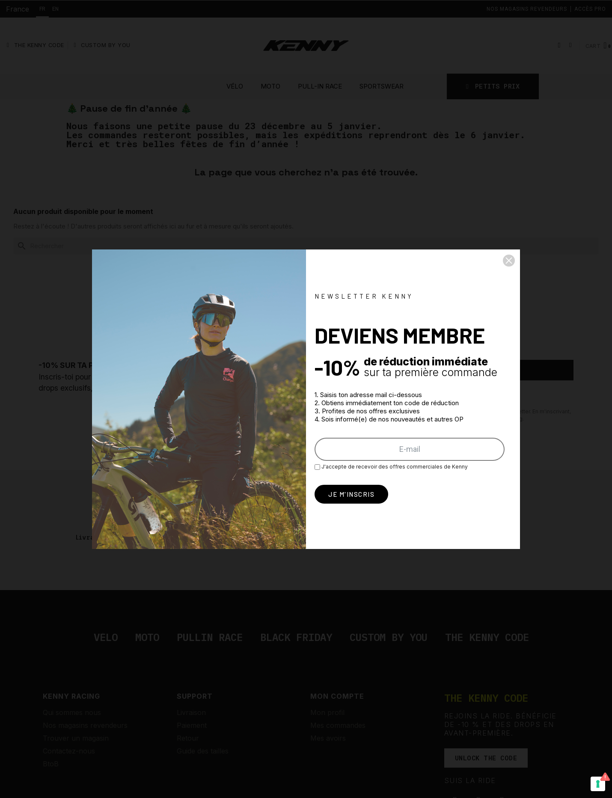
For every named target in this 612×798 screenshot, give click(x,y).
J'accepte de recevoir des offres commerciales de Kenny (391, 466)
